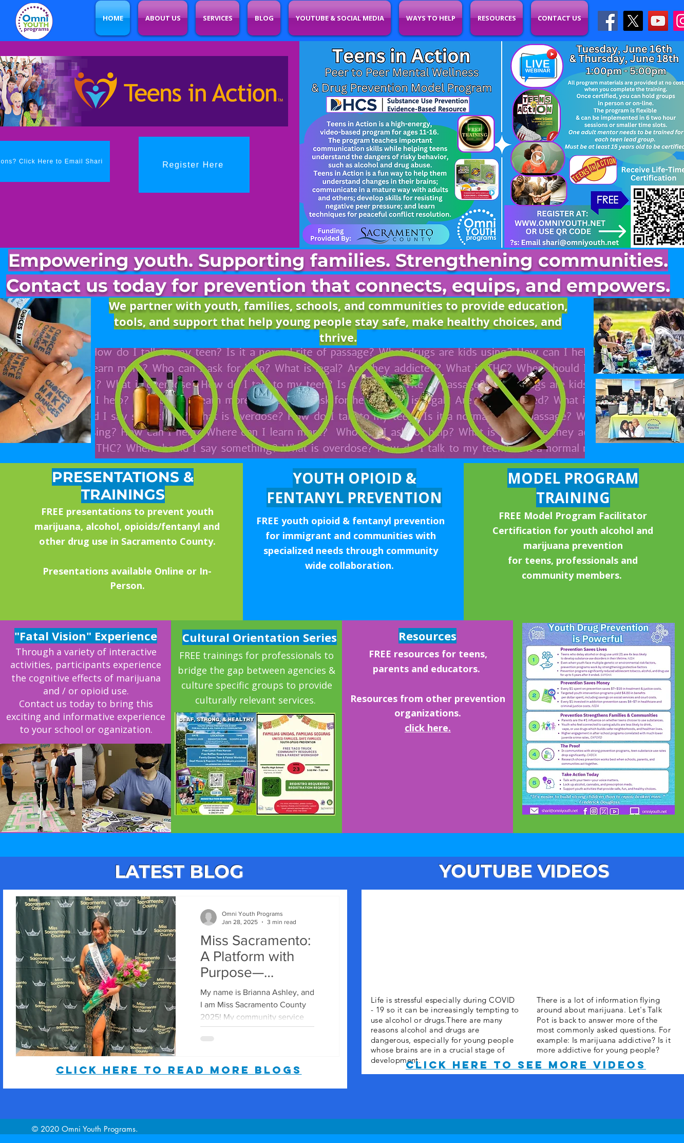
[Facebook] (608, 21)
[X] (633, 21)
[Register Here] (194, 165)
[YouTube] (658, 21)
